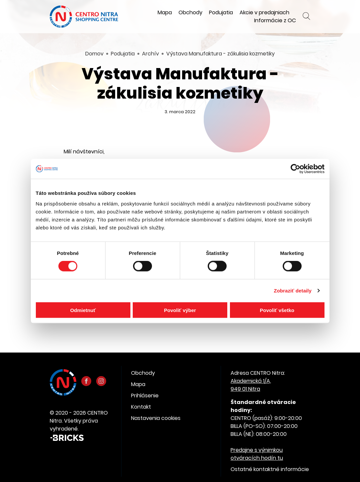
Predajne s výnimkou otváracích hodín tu (257, 454)
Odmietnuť (83, 310)
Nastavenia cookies (155, 418)
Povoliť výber (180, 310)
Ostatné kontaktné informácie (270, 469)
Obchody (190, 12)
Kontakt (141, 407)
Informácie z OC (275, 20)
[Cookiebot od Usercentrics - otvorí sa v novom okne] (295, 169)
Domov (94, 53)
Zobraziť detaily (293, 290)
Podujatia (221, 12)
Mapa (165, 12)
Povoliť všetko (277, 310)
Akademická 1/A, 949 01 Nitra (251, 385)
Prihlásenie (145, 395)
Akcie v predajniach (264, 12)
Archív (150, 53)
